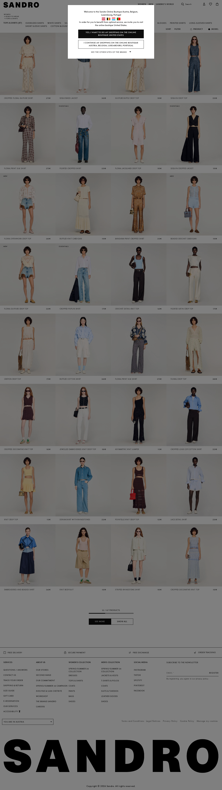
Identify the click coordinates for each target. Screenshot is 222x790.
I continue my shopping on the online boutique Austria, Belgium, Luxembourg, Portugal (111, 44)
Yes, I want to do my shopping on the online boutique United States (111, 33)
